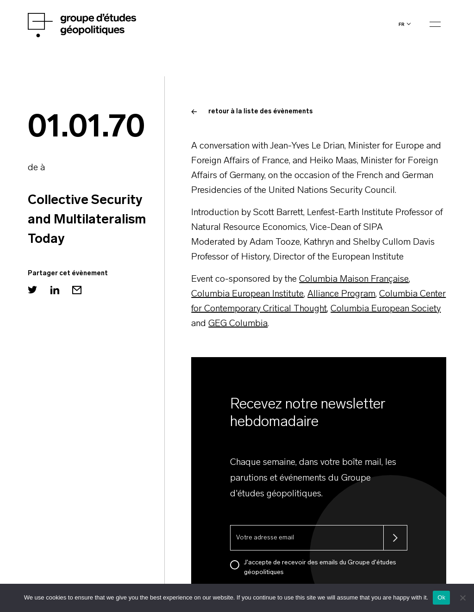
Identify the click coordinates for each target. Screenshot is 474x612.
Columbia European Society (386, 309)
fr (402, 24)
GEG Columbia (238, 323)
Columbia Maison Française (354, 279)
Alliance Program (341, 294)
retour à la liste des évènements (252, 111)
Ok (441, 597)
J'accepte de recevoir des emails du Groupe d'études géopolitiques (320, 567)
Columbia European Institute (247, 294)
